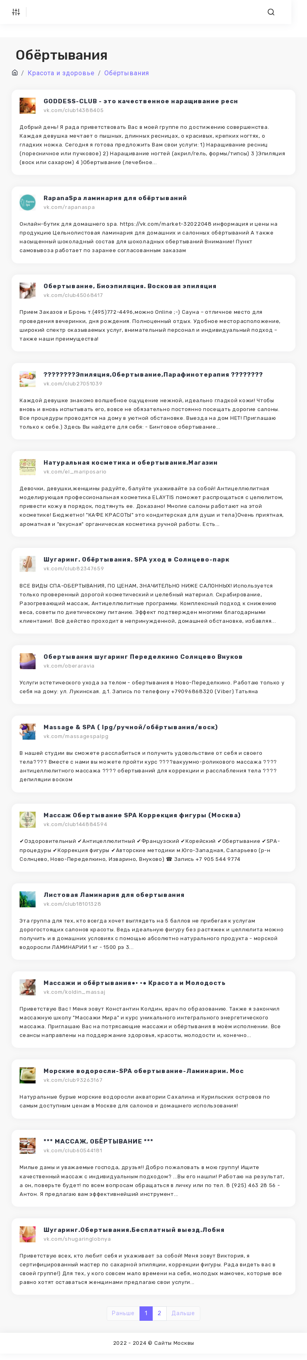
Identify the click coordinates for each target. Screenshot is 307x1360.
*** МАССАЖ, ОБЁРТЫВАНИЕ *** (99, 1147)
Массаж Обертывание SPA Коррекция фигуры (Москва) (142, 819)
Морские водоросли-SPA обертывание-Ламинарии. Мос (144, 1076)
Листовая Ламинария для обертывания (114, 899)
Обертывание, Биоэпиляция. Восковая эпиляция (130, 287)
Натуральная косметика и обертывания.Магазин (131, 464)
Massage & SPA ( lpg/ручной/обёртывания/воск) (131, 730)
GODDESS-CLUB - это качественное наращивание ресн (141, 101)
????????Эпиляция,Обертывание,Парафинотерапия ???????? (153, 375)
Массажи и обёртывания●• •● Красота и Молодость (135, 987)
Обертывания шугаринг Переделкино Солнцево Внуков (143, 659)
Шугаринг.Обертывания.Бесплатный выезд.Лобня (134, 1236)
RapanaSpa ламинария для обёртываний (115, 198)
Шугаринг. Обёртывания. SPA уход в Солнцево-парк (137, 562)
